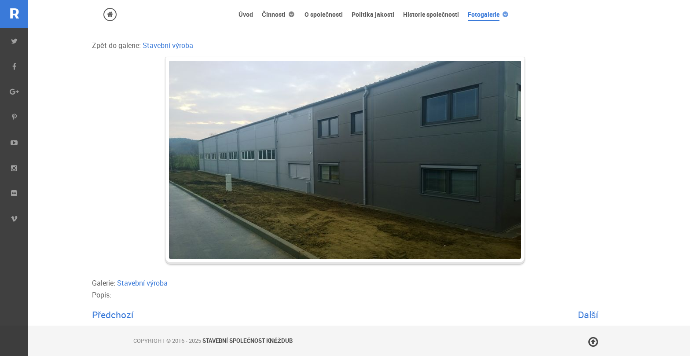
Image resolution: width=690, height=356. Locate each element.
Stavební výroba (168, 45)
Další (588, 314)
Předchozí (112, 314)
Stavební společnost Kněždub (247, 341)
